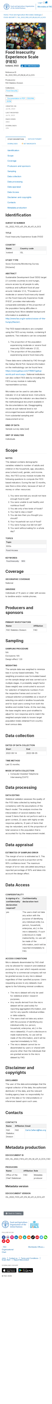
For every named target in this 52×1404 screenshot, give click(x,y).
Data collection (14, 176)
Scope (10, 155)
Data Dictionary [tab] (35, 139)
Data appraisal (14, 187)
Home (6, 15)
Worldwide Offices (35, 1247)
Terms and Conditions (29, 1258)
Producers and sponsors (19, 166)
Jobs (4, 1258)
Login (40, 3)
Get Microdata (30, 66)
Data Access (13, 192)
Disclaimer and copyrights (19, 197)
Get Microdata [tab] (29, 144)
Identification (13, 150)
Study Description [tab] (16, 139)
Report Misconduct (21, 1260)
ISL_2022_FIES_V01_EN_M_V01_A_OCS (32, 17)
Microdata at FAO (44, 7)
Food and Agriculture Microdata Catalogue (26, 15)
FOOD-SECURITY (10, 17)
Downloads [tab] (13, 144)
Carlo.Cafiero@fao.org (35, 1130)
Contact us (13, 1258)
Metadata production (17, 207)
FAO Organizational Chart (7, 1249)
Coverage (11, 161)
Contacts (11, 202)
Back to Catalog (13, 1213)
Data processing (14, 181)
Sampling (11, 171)
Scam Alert (6, 1260)
